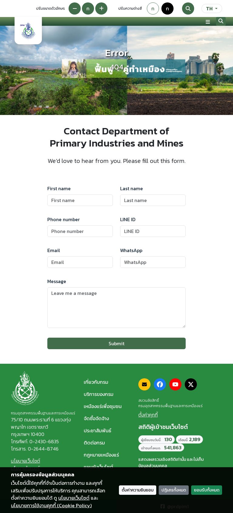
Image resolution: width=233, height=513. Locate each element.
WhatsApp (131, 250)
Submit (116, 343)
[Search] (188, 8)
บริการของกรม (98, 394)
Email (53, 250)
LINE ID (127, 219)
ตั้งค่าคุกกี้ (148, 414)
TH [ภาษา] (209, 8)
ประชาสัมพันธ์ (97, 430)
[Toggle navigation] (208, 21)
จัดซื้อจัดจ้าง (96, 418)
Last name (131, 188)
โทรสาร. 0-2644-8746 (35, 448)
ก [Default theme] (152, 8)
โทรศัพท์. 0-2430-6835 (35, 441)
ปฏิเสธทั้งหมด (173, 490)
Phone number (63, 219)
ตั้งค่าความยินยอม (138, 490)
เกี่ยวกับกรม (96, 382)
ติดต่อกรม (94, 442)
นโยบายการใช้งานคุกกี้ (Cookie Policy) (51, 505)
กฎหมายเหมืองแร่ (101, 454)
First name (59, 188)
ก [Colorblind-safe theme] (167, 8)
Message (56, 281)
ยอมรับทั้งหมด (206, 490)
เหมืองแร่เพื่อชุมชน (103, 406)
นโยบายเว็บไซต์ (25, 460)
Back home (117, 87)
